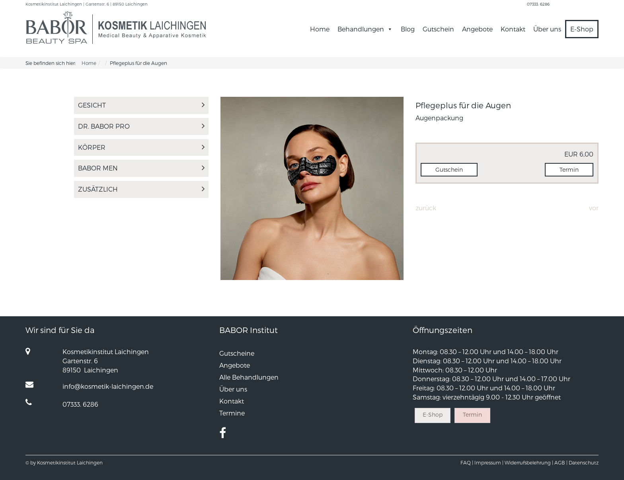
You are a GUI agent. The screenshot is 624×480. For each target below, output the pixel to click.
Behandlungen (365, 29)
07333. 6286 (538, 4)
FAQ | (466, 462)
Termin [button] (569, 169)
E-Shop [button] (433, 414)
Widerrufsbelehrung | (529, 462)
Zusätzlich (141, 189)
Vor (594, 208)
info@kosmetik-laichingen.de (107, 386)
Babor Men (141, 168)
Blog (408, 29)
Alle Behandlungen (249, 377)
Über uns (547, 29)
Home (320, 29)
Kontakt (513, 29)
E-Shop (581, 29)
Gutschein (438, 29)
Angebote (477, 29)
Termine (232, 413)
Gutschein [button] (449, 169)
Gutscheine (236, 353)
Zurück (425, 208)
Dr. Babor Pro (141, 126)
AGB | (560, 462)
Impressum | (488, 462)
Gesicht (141, 105)
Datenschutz (584, 462)
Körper (141, 147)
